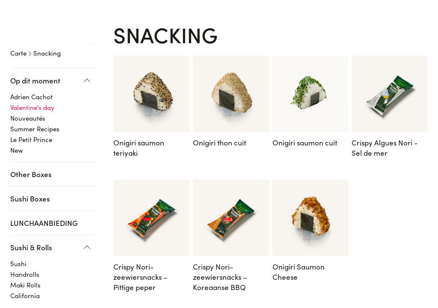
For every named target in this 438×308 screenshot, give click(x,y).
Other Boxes (31, 160)
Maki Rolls (25, 271)
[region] (55, 158)
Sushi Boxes (30, 185)
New (16, 136)
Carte (18, 39)
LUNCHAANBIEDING (44, 209)
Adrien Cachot (31, 83)
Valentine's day (32, 93)
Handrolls (24, 260)
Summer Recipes (34, 115)
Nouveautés (27, 104)
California (25, 282)
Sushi (18, 250)
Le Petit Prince (31, 125)
